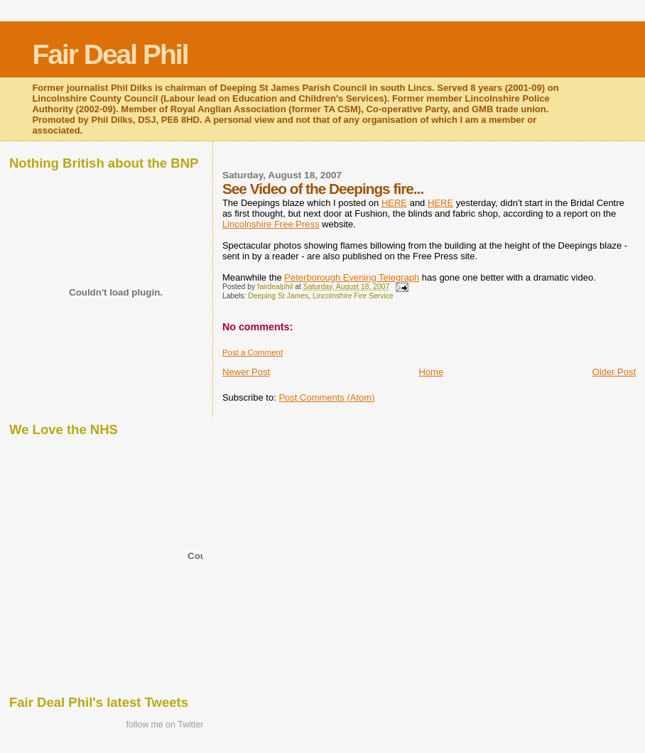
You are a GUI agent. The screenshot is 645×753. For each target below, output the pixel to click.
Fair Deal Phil (110, 54)
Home (430, 372)
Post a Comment (252, 352)
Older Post (614, 372)
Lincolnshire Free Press (271, 224)
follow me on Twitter (165, 725)
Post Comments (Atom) (326, 397)
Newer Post (246, 372)
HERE (394, 202)
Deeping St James (278, 296)
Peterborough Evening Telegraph (351, 277)
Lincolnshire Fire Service (353, 296)
